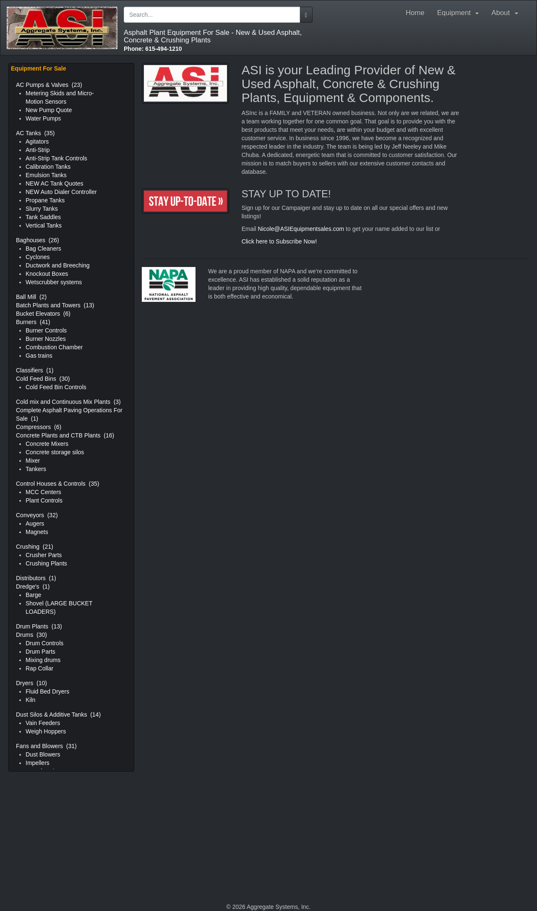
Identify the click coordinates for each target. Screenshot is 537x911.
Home (415, 13)
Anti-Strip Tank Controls (56, 158)
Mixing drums (43, 660)
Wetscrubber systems (54, 282)
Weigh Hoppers (46, 731)
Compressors (38, 427)
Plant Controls (44, 500)
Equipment (458, 13)
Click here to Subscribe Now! (279, 241)
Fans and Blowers (46, 746)
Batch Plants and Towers (55, 305)
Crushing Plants (46, 563)
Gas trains (39, 355)
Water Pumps (43, 118)
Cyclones (38, 257)
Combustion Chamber (54, 347)
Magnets (37, 532)
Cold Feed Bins (43, 378)
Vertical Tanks (44, 225)
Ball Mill (31, 296)
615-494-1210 (153, 48)
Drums (31, 634)
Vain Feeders (43, 723)
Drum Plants (39, 626)
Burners (33, 322)
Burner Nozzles (46, 338)
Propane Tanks (45, 200)
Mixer (33, 460)
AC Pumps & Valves (49, 84)
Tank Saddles (43, 217)
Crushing (34, 546)
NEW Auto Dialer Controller (61, 191)
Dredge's (33, 586)
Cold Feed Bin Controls (56, 387)
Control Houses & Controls (57, 483)
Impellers (38, 762)
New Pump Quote (49, 110)
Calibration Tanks (48, 166)
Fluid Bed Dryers (47, 691)
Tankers (36, 469)
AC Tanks (35, 133)
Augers (35, 523)
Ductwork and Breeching (58, 265)
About (506, 13)
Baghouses (37, 240)
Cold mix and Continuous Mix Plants (68, 401)
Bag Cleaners (43, 248)
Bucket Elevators (43, 313)
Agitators (37, 141)
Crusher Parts (44, 555)
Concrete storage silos (55, 452)
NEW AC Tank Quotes (54, 183)
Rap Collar (39, 668)
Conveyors (37, 515)
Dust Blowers (43, 754)
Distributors (36, 578)
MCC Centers (43, 492)
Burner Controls (46, 330)
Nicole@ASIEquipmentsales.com (301, 228)
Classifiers (34, 370)
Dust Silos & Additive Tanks (58, 714)
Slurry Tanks (42, 208)
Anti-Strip (38, 150)
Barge (33, 595)
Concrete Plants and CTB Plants (65, 435)
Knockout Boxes (47, 273)
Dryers (31, 683)
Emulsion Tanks (46, 175)
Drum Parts (40, 651)
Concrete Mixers (47, 443)
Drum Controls (44, 643)
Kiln (30, 699)
